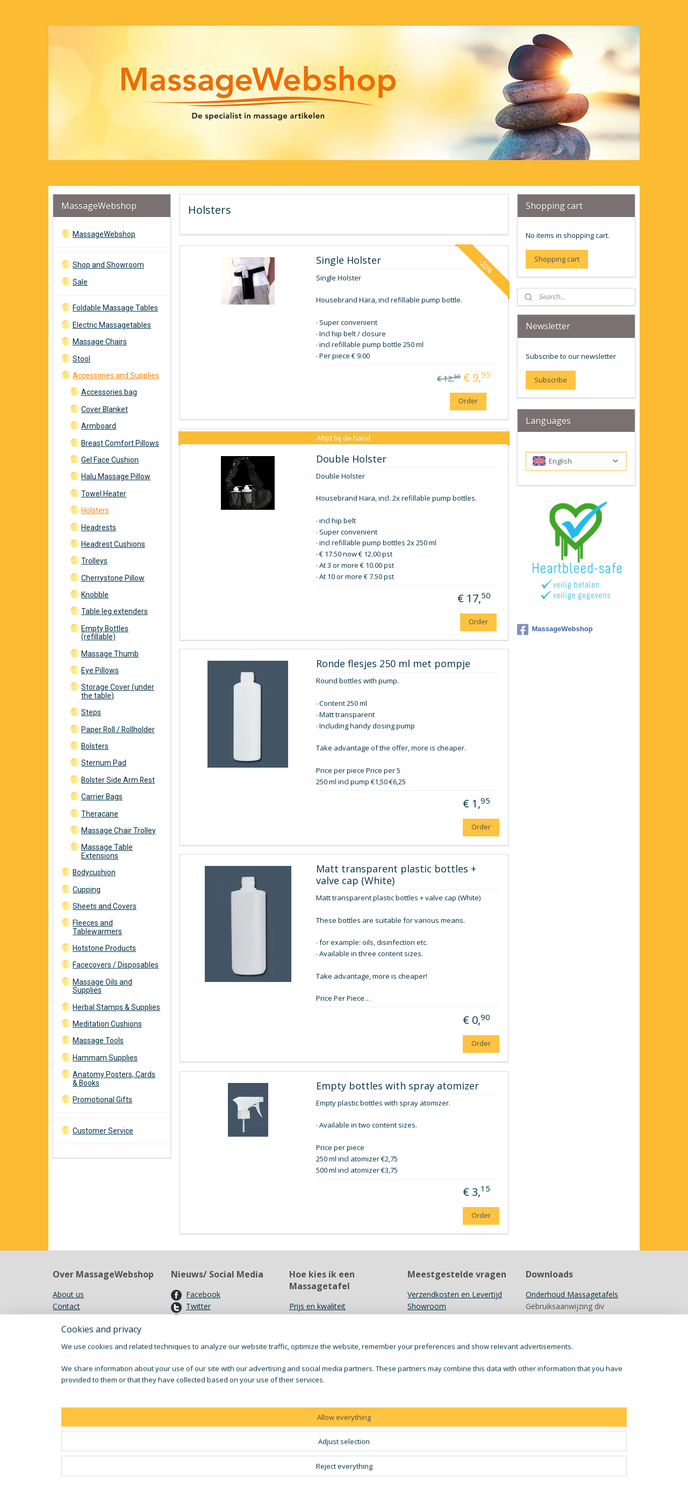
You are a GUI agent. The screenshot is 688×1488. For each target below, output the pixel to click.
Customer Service (103, 1130)
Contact (66, 1306)
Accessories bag (109, 392)
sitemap (385, 1468)
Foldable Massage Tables (115, 308)
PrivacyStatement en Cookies (104, 1366)
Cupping (87, 889)
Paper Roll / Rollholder (118, 729)
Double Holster (351, 459)
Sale (80, 282)
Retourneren (74, 1343)
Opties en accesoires (325, 1330)
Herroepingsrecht (83, 1330)
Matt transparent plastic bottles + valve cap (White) (396, 875)
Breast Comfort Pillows (120, 443)
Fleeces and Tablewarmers (97, 927)
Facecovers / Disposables (116, 964)
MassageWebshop (104, 234)
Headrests (98, 527)
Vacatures (203, 1354)
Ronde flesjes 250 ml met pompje (393, 664)
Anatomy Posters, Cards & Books (114, 1078)
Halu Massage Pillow (115, 476)
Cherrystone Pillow (113, 578)
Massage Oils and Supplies (102, 986)
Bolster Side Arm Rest (118, 780)
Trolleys (94, 561)
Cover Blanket (104, 409)
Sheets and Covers (105, 906)
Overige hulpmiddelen (326, 1343)
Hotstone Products (104, 948)
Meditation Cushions (107, 1024)
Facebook (203, 1294)
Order (468, 401)
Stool (81, 359)
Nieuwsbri (203, 1330)
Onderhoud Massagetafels (572, 1294)
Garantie (67, 1354)
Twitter (198, 1306)
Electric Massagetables (112, 325)
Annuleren (118, 1343)
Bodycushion (94, 872)
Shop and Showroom (108, 265)
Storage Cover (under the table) (117, 691)
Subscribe (550, 380)
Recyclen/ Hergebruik (444, 1343)
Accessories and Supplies (116, 375)
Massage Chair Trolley (118, 830)
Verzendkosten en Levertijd (454, 1294)
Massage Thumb (110, 653)
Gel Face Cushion (110, 460)
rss (408, 1468)
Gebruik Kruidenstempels (450, 1318)
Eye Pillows (100, 670)
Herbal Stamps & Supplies (116, 1007)
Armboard (98, 426)
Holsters (95, 510)
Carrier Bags (102, 796)
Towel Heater (103, 493)
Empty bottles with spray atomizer (397, 1086)
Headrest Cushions (113, 544)
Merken (420, 1330)
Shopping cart (556, 259)
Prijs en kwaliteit (317, 1306)
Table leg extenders (114, 611)
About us (68, 1294)
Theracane (99, 814)
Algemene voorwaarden (94, 1318)
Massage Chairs (100, 341)
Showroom (426, 1306)
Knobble (95, 594)
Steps (91, 712)
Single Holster (348, 260)
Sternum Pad (103, 763)
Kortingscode (209, 1343)
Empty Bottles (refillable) (104, 632)
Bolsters (95, 746)
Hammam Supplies (105, 1057)
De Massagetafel (319, 1318)
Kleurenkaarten (552, 1390)
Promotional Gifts (102, 1099)
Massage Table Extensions (107, 851)
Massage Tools (98, 1040)
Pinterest (201, 1318)
